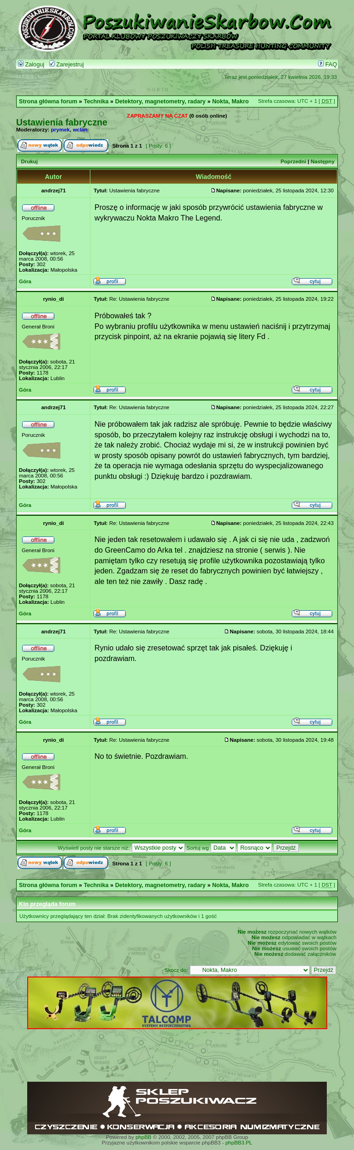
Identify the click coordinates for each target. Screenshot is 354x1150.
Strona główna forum (48, 101)
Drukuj (29, 161)
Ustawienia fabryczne (61, 122)
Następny (323, 161)
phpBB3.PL (238, 1142)
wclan (80, 129)
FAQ (327, 64)
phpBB (144, 1137)
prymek (60, 129)
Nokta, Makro (230, 101)
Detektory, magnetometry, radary (160, 101)
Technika (96, 101)
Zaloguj (31, 64)
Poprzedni (294, 161)
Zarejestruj (66, 64)
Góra (25, 281)
